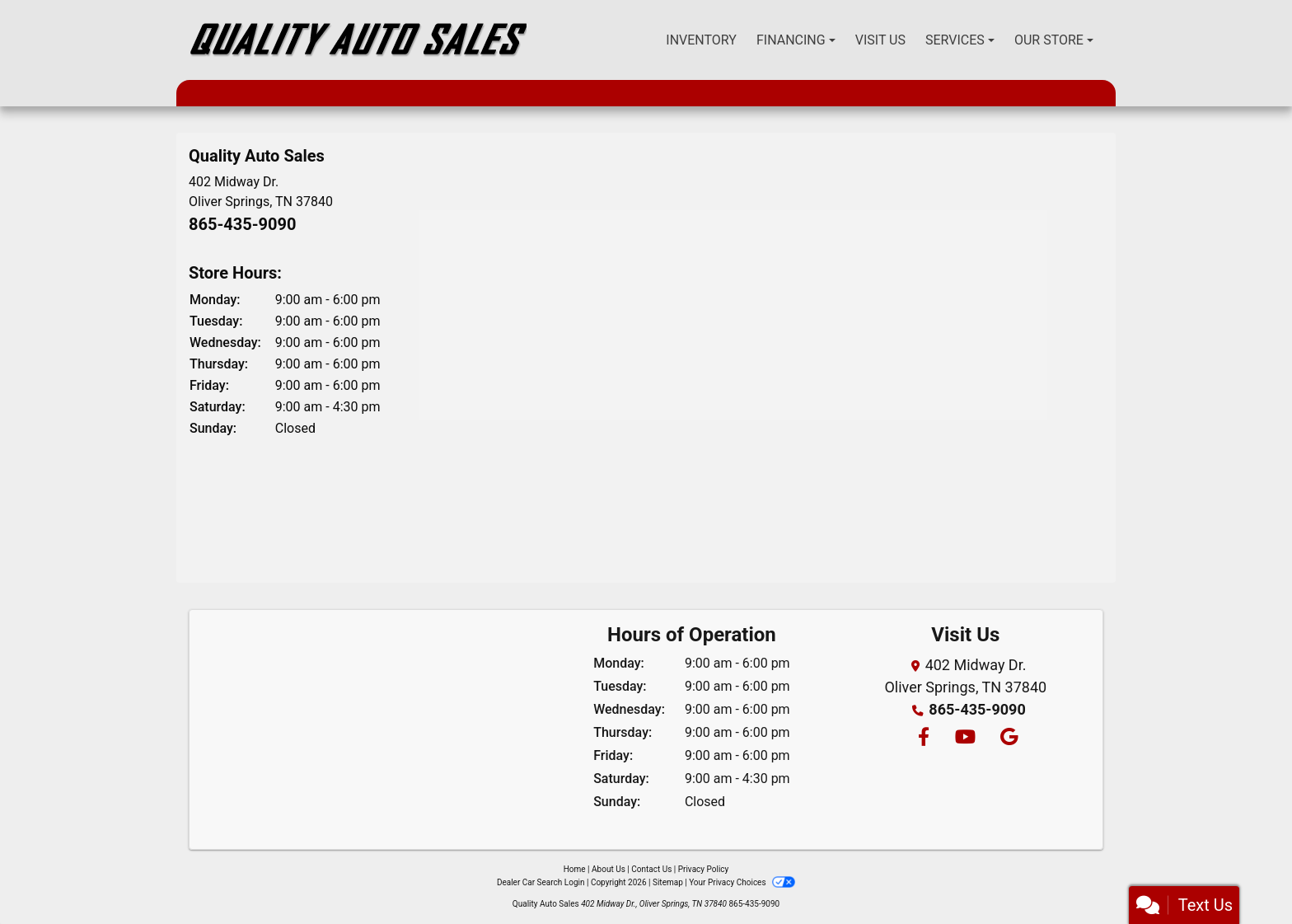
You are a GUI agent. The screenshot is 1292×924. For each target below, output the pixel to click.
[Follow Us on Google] (1006, 738)
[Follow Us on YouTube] (964, 738)
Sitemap (668, 882)
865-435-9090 (243, 224)
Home (575, 869)
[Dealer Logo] (358, 40)
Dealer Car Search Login (541, 882)
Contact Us (651, 869)
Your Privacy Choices (742, 882)
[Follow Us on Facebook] (923, 738)
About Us (608, 869)
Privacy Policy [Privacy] (703, 869)
